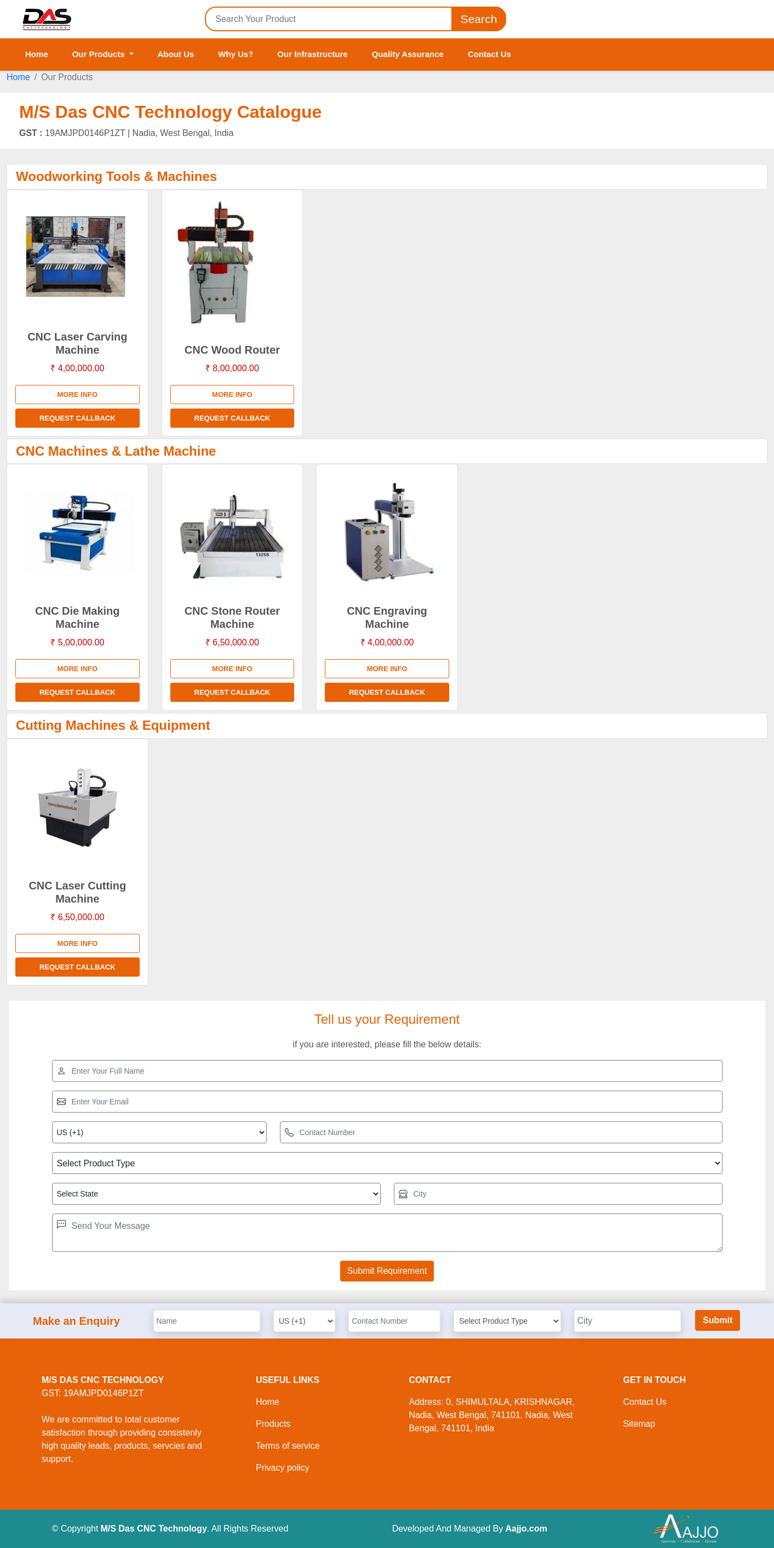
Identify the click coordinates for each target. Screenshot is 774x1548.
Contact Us (489, 54)
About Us (176, 54)
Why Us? (235, 54)
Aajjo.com (526, 1528)
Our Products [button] (99, 54)
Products (273, 1423)
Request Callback (77, 418)
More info (77, 394)
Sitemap (639, 1423)
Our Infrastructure (312, 54)
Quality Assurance (408, 54)
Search (479, 19)
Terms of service (287, 1445)
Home (36, 54)
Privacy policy (282, 1467)
